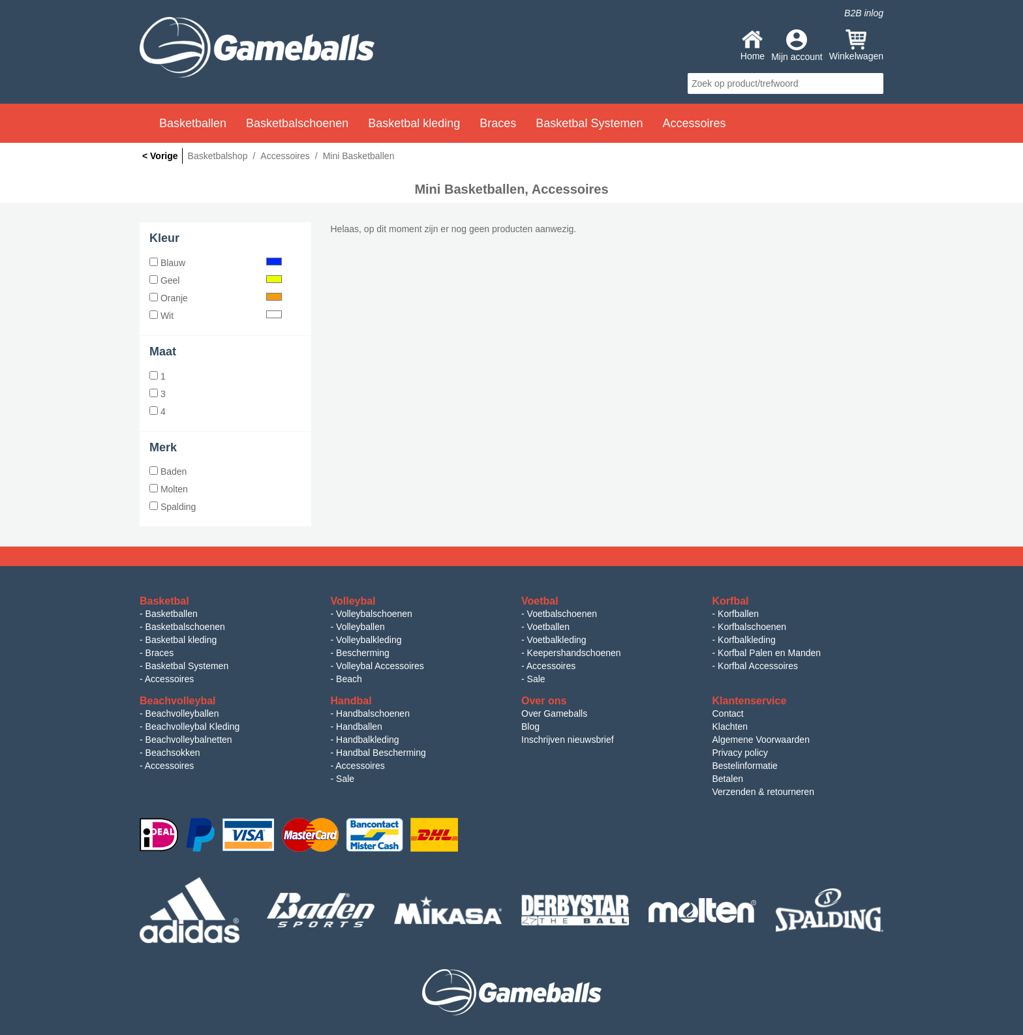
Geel (215, 280)
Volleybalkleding (368, 640)
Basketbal (164, 601)
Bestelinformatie (745, 765)
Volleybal (353, 601)
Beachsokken (172, 752)
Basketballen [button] (192, 123)
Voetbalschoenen (562, 613)
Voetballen (548, 627)
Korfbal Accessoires (758, 666)
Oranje (215, 298)
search (871, 83)
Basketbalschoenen (185, 627)
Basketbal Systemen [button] (589, 123)
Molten (168, 489)
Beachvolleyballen (182, 713)
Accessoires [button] (693, 123)
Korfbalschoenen (752, 627)
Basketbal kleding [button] (414, 123)
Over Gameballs (554, 713)
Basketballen (171, 613)
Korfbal (730, 601)
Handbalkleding (367, 739)
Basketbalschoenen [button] (297, 123)
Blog (530, 726)
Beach (349, 679)
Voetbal (539, 601)
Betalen (727, 778)
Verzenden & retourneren (763, 792)
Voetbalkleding (557, 640)
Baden (168, 471)
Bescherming (362, 653)
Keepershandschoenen (574, 653)
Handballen (359, 726)
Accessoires (169, 679)
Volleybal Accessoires (380, 666)
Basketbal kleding (181, 640)
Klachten (730, 726)
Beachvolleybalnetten (188, 739)
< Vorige (160, 156)
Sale (536, 679)
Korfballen (738, 613)
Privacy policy (740, 752)
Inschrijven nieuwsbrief (567, 739)
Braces (159, 653)
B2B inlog (863, 13)
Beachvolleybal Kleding (192, 726)
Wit (215, 315)
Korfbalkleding (747, 640)
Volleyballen (360, 627)
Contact (728, 713)
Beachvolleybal (178, 700)
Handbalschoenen (373, 713)
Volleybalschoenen (374, 613)
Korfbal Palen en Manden (769, 653)
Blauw (215, 263)
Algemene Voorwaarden (761, 739)
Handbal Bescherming (381, 752)
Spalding (172, 507)
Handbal (351, 700)
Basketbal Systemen (187, 666)
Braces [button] (498, 123)
